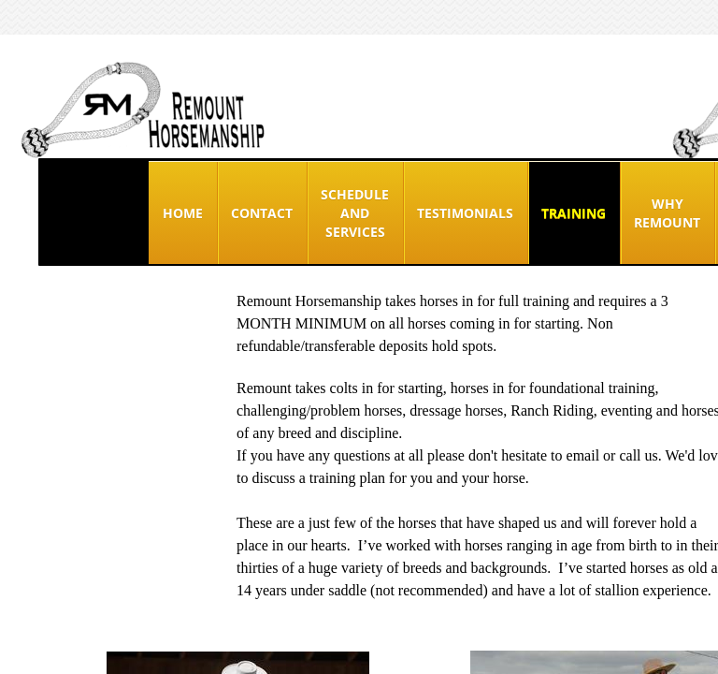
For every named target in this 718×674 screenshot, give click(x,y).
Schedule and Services (355, 213)
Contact (262, 213)
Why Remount (667, 213)
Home (183, 213)
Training (573, 213)
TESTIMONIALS (465, 213)
